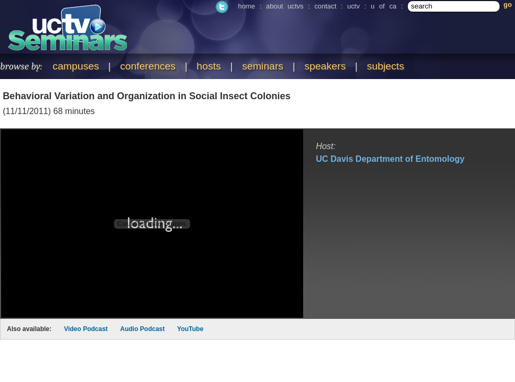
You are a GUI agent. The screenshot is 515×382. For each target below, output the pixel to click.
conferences (148, 66)
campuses (76, 66)
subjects (385, 66)
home (246, 6)
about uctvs (284, 6)
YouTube (190, 329)
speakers (325, 66)
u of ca (383, 6)
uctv (353, 6)
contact (325, 6)
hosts (208, 66)
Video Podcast (85, 329)
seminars (263, 66)
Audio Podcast (142, 329)
